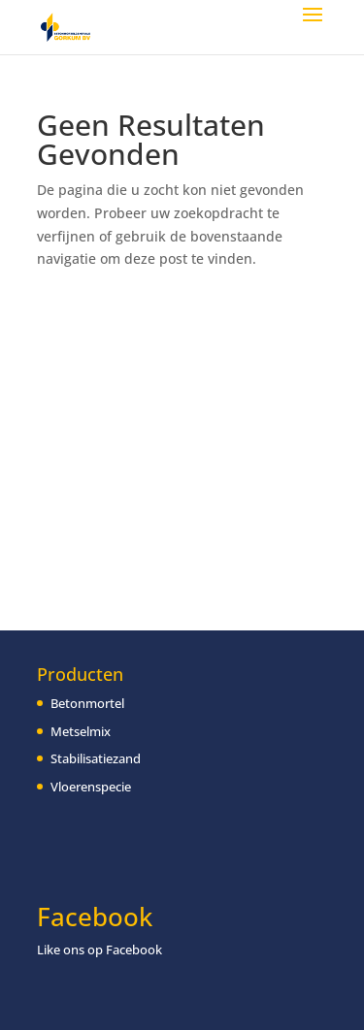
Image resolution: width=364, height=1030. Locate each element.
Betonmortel (87, 703)
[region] (182, 887)
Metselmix (80, 731)
